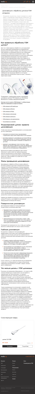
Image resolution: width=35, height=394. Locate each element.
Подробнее (25, 346)
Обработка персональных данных (27, 387)
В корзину (9, 346)
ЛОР (2, 374)
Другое (2, 380)
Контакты (14, 376)
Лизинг (13, 363)
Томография (3, 367)
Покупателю (15, 367)
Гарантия (14, 374)
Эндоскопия (3, 365)
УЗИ (2, 363)
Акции (13, 379)
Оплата (13, 369)
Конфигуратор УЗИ (28, 363)
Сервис (13, 365)
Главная (3, 6)
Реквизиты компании (25, 390)
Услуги (14, 361)
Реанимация (3, 372)
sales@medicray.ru (4, 391)
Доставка (14, 372)
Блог (7, 6)
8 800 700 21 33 (30, 356)
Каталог (3, 361)
